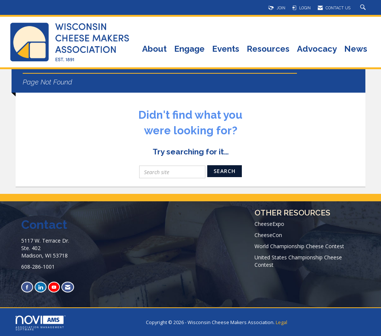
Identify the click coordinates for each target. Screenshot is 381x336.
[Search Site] (364, 8)
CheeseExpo (269, 223)
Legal (281, 322)
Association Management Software (40, 323)
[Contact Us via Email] (67, 287)
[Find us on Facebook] (27, 287)
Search (225, 171)
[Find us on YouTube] (54, 287)
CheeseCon (268, 235)
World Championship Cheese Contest (299, 246)
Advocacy (317, 49)
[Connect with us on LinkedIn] (41, 287)
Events (225, 49)
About (154, 49)
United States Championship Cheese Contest (298, 261)
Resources (268, 49)
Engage (189, 49)
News (355, 49)
